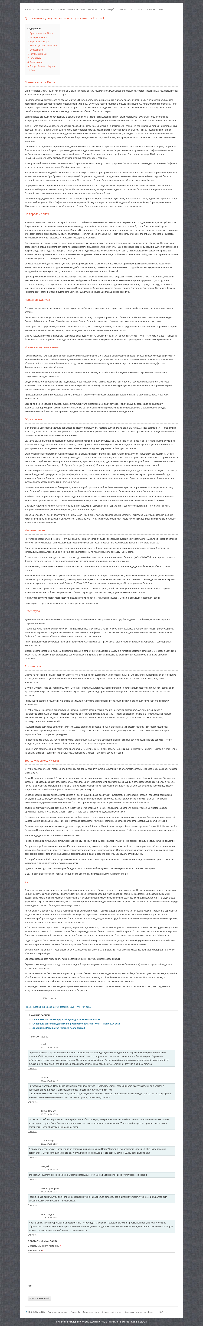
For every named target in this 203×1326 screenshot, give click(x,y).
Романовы (152, 1312)
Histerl (28, 1007)
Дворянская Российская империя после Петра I (59, 1028)
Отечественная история (72, 10)
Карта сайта (75, 1312)
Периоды (93, 10)
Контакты (52, 1312)
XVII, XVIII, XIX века (80, 1007)
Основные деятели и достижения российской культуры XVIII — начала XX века (76, 1023)
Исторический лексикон (112, 1312)
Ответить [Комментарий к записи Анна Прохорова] (32, 1205)
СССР (132, 10)
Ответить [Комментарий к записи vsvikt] (32, 1068)
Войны (162, 1312)
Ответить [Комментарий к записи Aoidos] (32, 1102)
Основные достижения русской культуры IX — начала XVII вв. (67, 1019)
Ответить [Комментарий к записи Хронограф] (32, 1157)
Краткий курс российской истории (50, 1007)
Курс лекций (108, 10)
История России (46, 10)
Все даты (29, 10)
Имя (30, 1285)
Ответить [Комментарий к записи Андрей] (32, 1179)
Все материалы (146, 10)
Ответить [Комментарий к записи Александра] (32, 1235)
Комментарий (35, 1250)
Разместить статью (91, 1312)
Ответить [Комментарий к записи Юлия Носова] (32, 1131)
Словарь (122, 10)
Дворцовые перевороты (135, 1312)
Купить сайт (63, 1312)
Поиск (161, 10)
